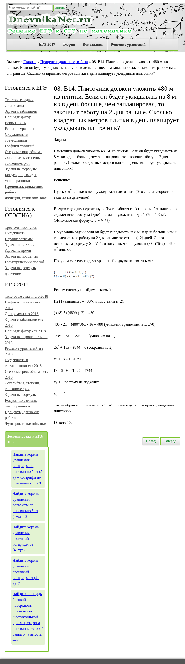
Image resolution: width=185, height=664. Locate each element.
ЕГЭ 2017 (47, 44)
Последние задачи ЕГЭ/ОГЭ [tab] (25, 439)
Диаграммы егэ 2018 (22, 314)
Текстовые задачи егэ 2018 (26, 296)
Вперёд (170, 441)
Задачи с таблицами (21, 111)
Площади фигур (18, 117)
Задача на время (18, 250)
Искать (60, 8)
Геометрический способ (24, 262)
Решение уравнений (128, 44)
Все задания (93, 44)
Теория (69, 44)
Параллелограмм (19, 239)
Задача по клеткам (20, 245)
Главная (29, 62)
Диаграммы (14, 105)
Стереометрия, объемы (23, 152)
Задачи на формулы (21, 169)
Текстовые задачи (19, 100)
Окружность (15, 233)
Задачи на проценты (21, 256)
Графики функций (19, 146)
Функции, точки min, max (26, 198)
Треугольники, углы (21, 227)
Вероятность (15, 123)
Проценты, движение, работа (64, 62)
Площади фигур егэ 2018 (25, 331)
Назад (151, 441)
